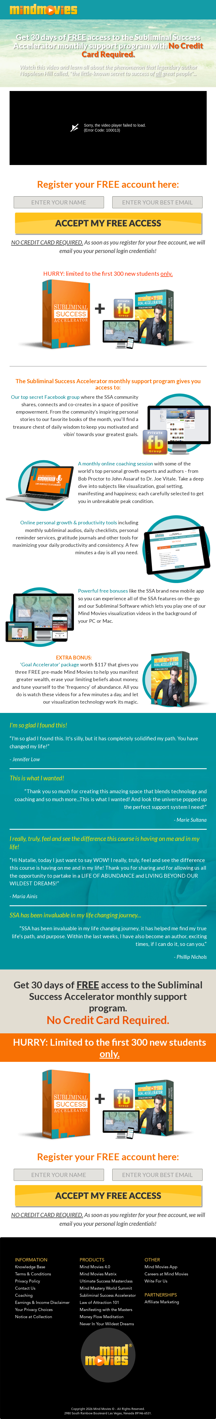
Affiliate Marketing (162, 1302)
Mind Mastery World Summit (106, 1289)
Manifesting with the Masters (106, 1310)
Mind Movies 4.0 (95, 1267)
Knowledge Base (30, 1267)
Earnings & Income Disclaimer (42, 1303)
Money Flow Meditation (101, 1317)
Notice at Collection (33, 1317)
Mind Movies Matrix (98, 1274)
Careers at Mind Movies (166, 1274)
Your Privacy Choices (34, 1310)
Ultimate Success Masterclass (106, 1281)
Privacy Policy (27, 1281)
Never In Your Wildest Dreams (107, 1324)
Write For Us (156, 1281)
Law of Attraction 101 (99, 1303)
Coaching (24, 1296)
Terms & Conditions (33, 1274)
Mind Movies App (161, 1267)
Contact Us (25, 1289)
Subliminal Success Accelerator (108, 1296)
